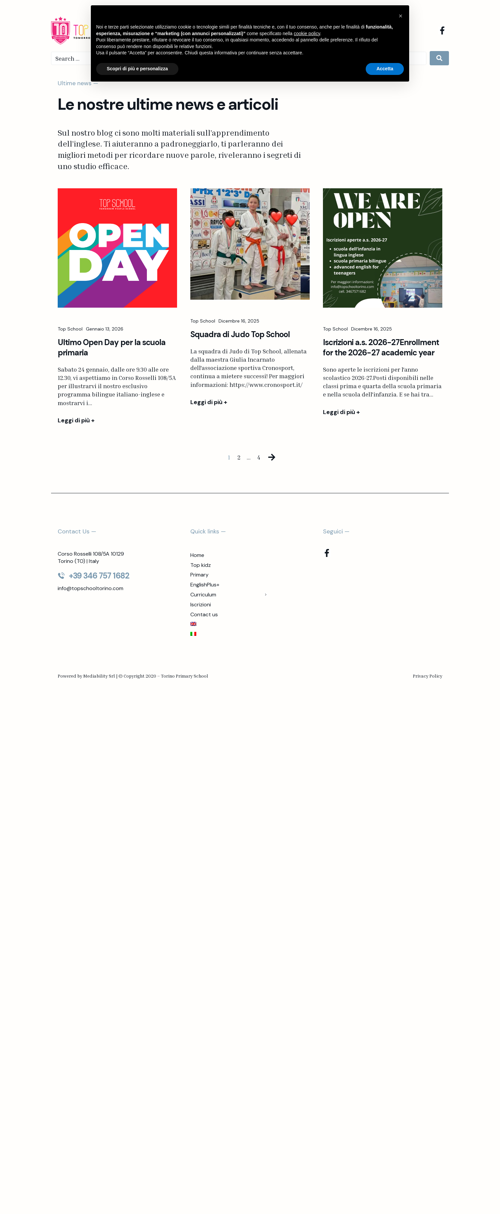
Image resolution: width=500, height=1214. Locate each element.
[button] (400, 16)
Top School (70, 331)
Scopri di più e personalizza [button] (137, 68)
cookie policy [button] (307, 33)
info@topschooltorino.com (90, 588)
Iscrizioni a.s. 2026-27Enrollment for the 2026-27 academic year (381, 348)
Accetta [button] (384, 68)
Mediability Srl (99, 676)
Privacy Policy (427, 676)
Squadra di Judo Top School (240, 336)
